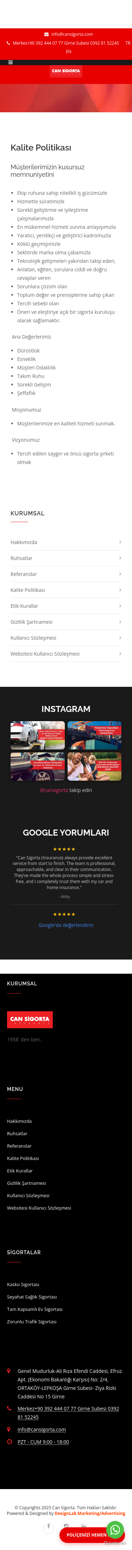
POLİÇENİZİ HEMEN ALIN (92, 1535)
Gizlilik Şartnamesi (31, 621)
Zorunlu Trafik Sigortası (32, 1321)
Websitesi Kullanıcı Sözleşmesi (45, 653)
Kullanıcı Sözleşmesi (33, 637)
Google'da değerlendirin (66, 925)
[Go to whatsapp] (115, 1530)
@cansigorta (54, 790)
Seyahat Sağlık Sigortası (32, 1297)
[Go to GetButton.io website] (115, 1543)
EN (68, 52)
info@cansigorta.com (68, 34)
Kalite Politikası (28, 590)
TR (128, 43)
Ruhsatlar (21, 558)
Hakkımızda (24, 542)
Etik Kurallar (24, 606)
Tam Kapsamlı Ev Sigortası (34, 1309)
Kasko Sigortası (23, 1284)
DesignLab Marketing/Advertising (90, 1513)
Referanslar (24, 574)
